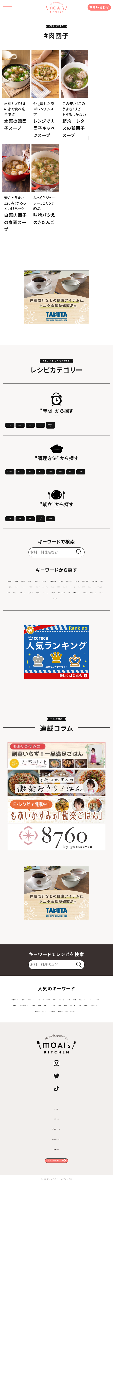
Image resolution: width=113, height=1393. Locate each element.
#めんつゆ (76, 707)
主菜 (56, 630)
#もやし (29, 747)
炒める (56, 552)
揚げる (22, 577)
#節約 (91, 707)
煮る (22, 564)
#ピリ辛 (44, 747)
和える (91, 564)
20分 (22, 500)
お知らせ (57, 1317)
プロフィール (56, 1327)
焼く (91, 552)
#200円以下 (90, 715)
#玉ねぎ (42, 723)
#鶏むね (14, 723)
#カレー (69, 723)
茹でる (56, 564)
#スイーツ (94, 739)
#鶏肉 (28, 723)
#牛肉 (48, 739)
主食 (21, 630)
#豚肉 (60, 707)
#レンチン (17, 731)
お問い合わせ (99, 7)
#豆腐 (48, 707)
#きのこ (15, 739)
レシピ (56, 1307)
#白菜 (56, 731)
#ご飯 (36, 707)
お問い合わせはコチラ (56, 1365)
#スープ (72, 715)
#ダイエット (32, 739)
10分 (56, 487)
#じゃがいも (61, 747)
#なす (55, 723)
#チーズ (65, 756)
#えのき (32, 756)
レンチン (22, 552)
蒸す (56, 577)
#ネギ (97, 723)
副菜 (90, 630)
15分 (91, 487)
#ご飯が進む (20, 715)
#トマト (79, 756)
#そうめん (48, 756)
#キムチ (38, 715)
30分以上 (56, 500)
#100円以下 (91, 731)
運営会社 (56, 1348)
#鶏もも (84, 723)
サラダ (56, 642)
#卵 (77, 747)
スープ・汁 (22, 642)
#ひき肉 (77, 739)
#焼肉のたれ (92, 747)
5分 (22, 487)
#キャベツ (55, 715)
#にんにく (21, 707)
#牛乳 (44, 731)
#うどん (14, 747)
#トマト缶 (71, 731)
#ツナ (32, 731)
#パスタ (62, 739)
